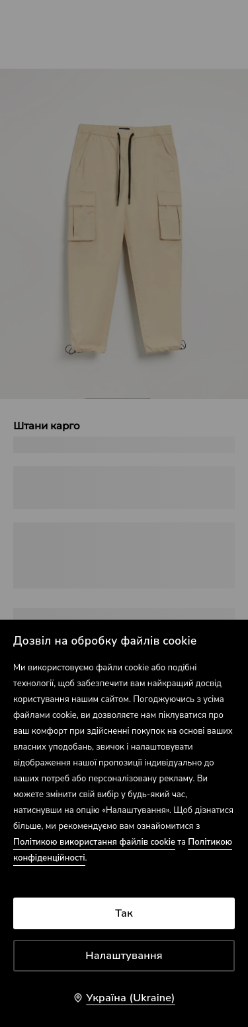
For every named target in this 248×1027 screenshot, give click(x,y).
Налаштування (124, 955)
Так (124, 913)
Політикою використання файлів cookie (94, 842)
